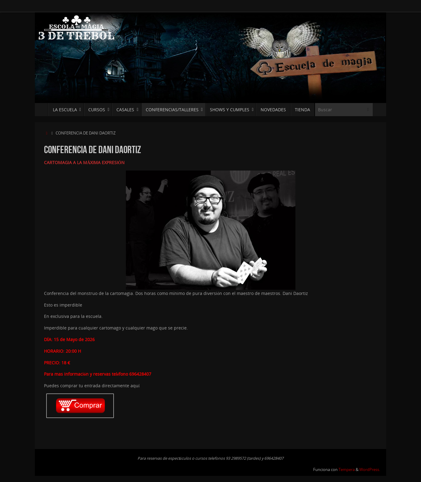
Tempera (347, 469)
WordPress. (369, 469)
